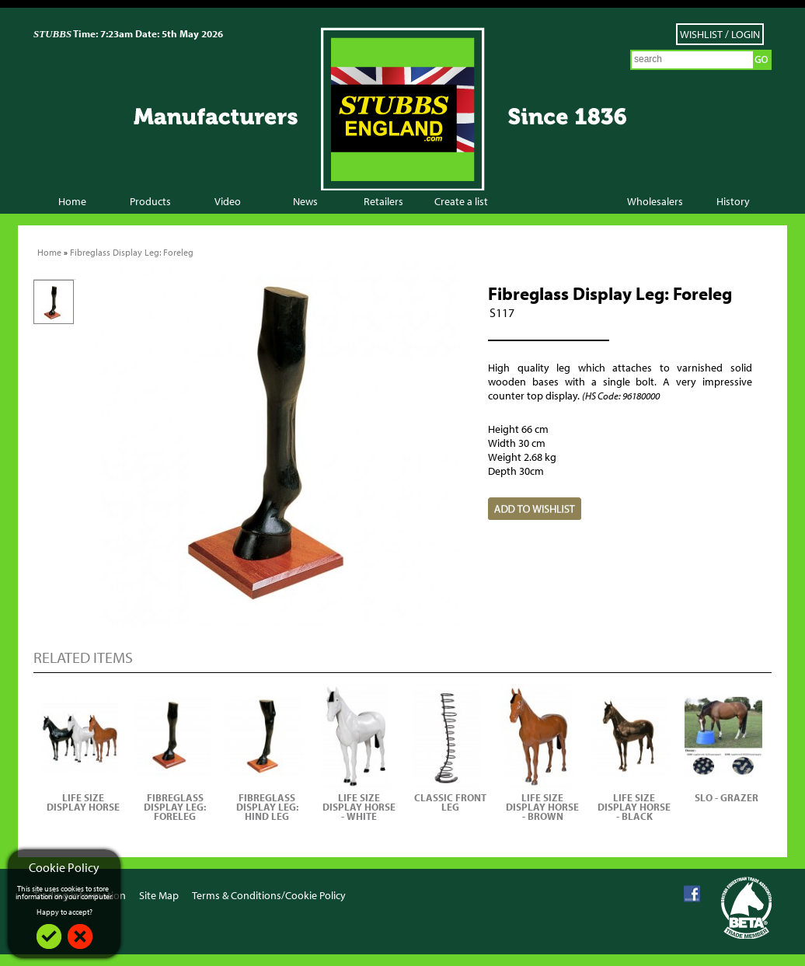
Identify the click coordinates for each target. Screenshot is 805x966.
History (733, 201)
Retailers (383, 201)
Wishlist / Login (720, 34)
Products (150, 201)
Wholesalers (655, 201)
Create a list (461, 201)
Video (227, 201)
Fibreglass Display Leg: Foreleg (131, 252)
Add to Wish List (534, 508)
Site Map (159, 895)
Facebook (692, 894)
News (305, 201)
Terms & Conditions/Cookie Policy (269, 895)
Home (72, 201)
